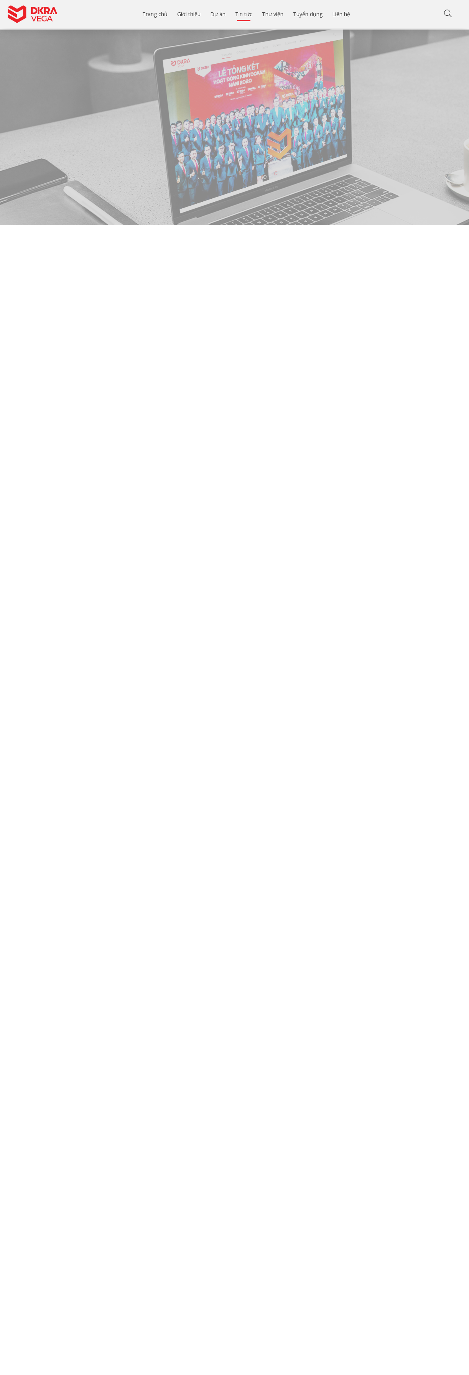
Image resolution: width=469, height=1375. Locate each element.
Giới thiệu (189, 14)
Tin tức (243, 14)
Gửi (159, 1356)
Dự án (217, 14)
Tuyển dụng (308, 14)
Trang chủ (155, 14)
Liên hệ (341, 14)
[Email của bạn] (115, 1356)
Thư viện (272, 14)
